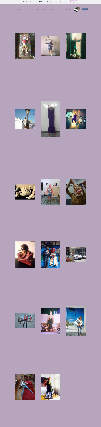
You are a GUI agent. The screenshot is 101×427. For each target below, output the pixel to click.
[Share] (85, 9)
